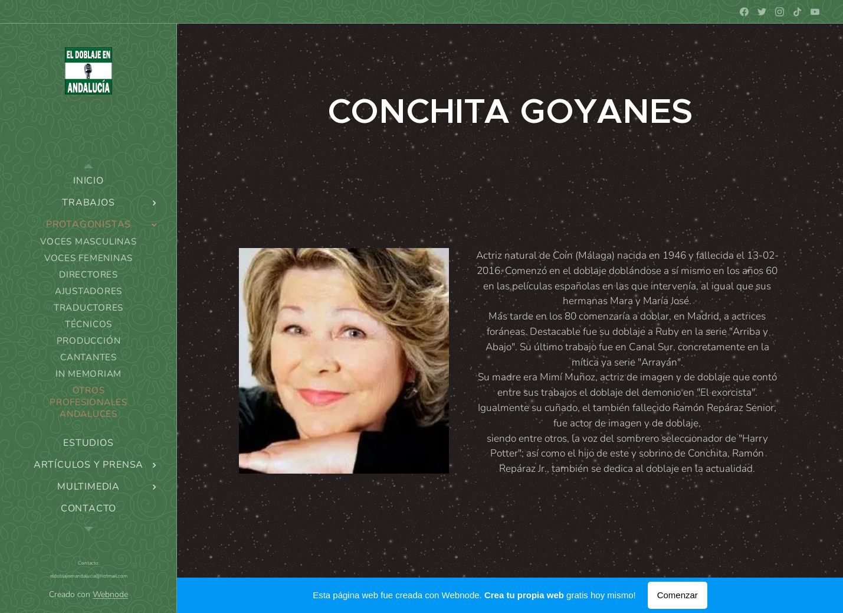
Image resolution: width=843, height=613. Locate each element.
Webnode (110, 594)
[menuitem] (88, 181)
